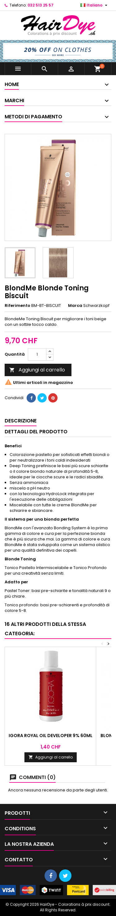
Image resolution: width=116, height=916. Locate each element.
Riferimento (17, 305)
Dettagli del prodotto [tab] (36, 431)
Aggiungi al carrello (37, 369)
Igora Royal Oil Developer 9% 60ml (50, 735)
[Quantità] (37, 354)
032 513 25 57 (41, 5)
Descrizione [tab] (21, 420)
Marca (75, 305)
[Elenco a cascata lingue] (94, 5)
